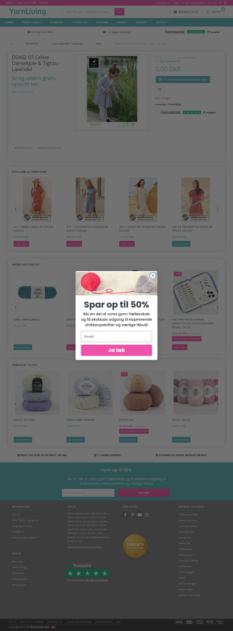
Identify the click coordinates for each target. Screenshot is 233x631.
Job (119, 622)
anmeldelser (187, 57)
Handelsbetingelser (79, 622)
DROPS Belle (181, 420)
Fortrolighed (104, 622)
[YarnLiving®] (28, 11)
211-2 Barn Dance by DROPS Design (33, 228)
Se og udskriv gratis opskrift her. (34, 81)
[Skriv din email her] (88, 493)
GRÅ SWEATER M (77, 319)
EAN (176, 3)
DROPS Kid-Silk (24, 420)
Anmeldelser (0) (49, 148)
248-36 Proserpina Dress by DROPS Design (192, 228)
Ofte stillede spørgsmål (25, 520)
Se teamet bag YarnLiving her (84, 547)
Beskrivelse (23, 148)
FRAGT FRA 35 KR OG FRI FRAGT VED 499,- (44, 455)
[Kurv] (215, 11)
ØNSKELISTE (186, 12)
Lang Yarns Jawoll (27, 319)
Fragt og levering (193, 3)
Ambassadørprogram (24, 537)
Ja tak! (143, 492)
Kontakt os (163, 3)
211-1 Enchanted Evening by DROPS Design (87, 228)
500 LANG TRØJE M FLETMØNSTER (141, 319)
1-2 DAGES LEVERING (109, 455)
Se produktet (181, 243)
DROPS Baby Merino (80, 420)
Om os (212, 3)
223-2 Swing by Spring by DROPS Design (142, 228)
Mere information (22, 91)
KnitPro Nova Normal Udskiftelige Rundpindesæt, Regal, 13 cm (193, 323)
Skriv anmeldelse (169, 61)
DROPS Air (126, 420)
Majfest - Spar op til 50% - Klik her (26, 2)
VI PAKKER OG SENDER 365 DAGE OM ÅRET (183, 455)
